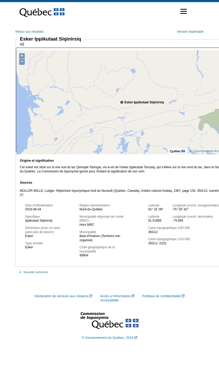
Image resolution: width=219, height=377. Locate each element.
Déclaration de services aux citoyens (61, 296)
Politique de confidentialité (161, 296)
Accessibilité (109, 300)
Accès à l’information (115, 296)
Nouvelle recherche (36, 272)
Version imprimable (190, 31)
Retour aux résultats (29, 31)
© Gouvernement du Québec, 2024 (108, 338)
